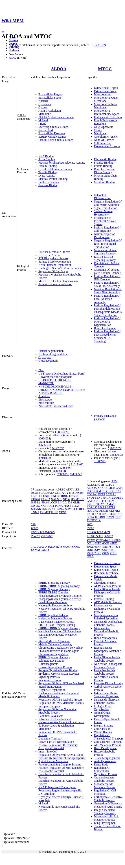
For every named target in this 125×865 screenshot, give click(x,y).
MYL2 (111, 507)
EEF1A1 (111, 494)
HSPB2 (35, 502)
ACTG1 (109, 484)
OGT (51, 505)
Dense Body (101, 764)
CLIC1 (106, 491)
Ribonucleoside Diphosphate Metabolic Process (107, 651)
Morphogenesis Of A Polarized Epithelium (106, 617)
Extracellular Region (50, 94)
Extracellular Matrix (105, 576)
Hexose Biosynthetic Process (55, 667)
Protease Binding (104, 598)
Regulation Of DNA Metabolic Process (61, 702)
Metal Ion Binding (104, 182)
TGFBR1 (100, 517)
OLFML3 (114, 510)
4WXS (100, 540)
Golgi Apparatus (103, 126)
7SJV (97, 549)
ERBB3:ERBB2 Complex (53, 592)
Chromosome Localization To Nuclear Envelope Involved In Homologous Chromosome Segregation (60, 651)
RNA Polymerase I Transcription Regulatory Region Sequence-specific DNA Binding (60, 790)
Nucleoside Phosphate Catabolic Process (107, 701)
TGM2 (35, 512)
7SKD (111, 549)
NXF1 (44, 505)
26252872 (115, 448)
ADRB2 (60, 489)
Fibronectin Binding (105, 159)
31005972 (100, 461)
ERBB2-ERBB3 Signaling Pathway (105, 258)
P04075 (35, 536)
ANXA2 (102, 487)
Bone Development (105, 328)
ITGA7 (99, 504)
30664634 (44, 438)
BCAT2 (35, 492)
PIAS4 (67, 505)
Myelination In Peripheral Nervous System (105, 221)
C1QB (111, 487)
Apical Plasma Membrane (53, 761)
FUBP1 (118, 497)
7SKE (90, 553)
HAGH (113, 500)
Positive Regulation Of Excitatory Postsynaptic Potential (58, 746)
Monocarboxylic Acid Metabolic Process (106, 818)
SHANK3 (37, 508)
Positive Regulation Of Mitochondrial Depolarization (107, 321)
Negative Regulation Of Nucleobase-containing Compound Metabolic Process (59, 634)
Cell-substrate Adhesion (108, 741)
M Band (43, 120)
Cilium (98, 130)
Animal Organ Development (102, 714)
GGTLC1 (102, 500)
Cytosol (42, 107)
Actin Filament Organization (55, 264)
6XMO (45, 549)
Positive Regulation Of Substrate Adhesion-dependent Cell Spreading (107, 336)
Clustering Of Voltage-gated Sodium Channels (107, 271)
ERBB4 (35, 499)
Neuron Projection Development (104, 235)
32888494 (65, 467)
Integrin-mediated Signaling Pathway (105, 811)
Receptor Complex (49, 706)
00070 (34, 528)
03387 (90, 528)
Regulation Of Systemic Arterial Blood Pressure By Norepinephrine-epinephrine (62, 756)
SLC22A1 (49, 508)
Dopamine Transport (50, 738)
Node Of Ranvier (104, 139)
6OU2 (98, 543)
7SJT (117, 546)
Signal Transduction (105, 208)
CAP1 (119, 487)
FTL (110, 497)
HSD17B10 (77, 499)
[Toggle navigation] (2, 31)
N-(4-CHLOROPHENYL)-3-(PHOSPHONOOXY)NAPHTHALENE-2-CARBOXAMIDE (62, 390)
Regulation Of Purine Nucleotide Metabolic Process (57, 711)
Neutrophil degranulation (52, 354)
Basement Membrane (106, 573)
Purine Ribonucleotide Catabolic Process (107, 659)
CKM (97, 491)
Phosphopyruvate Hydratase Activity (59, 598)
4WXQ (91, 540)
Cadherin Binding (48, 182)
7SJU (90, 549)
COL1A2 (115, 491)
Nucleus (43, 100)
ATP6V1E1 (72, 489)
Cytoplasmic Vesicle (106, 136)
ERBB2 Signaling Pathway (54, 582)
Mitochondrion (102, 94)
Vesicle (98, 579)
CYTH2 (69, 492)
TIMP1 (110, 517)
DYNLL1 (36, 496)
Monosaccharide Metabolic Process (104, 785)
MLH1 (76, 502)
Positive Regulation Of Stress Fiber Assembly (107, 284)
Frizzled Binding (103, 162)
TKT (117, 517)
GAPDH (92, 500)
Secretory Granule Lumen (53, 126)
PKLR (90, 513)
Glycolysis (44, 357)
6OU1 (90, 543)
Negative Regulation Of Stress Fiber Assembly (108, 291)
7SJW (104, 549)
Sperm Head (45, 130)
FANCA (45, 499)
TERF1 (80, 508)
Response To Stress (49, 680)
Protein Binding (47, 165)
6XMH (67, 546)
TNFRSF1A (94, 520)
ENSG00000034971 (98, 532)
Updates (14, 50)
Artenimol (44, 396)
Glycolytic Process (49, 255)
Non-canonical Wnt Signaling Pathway (105, 252)
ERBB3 (73, 496)
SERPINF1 (115, 513)
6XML (76, 546)
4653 (90, 524)
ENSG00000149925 (43, 532)
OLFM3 (103, 510)
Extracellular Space (49, 97)
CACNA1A (47, 492)
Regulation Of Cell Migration (105, 792)
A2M (114, 481)
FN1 (105, 497)
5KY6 (59, 546)
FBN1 (98, 497)
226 (33, 524)
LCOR (53, 502)
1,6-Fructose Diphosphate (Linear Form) (61, 373)
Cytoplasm (44, 104)
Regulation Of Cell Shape (53, 271)
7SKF (97, 553)
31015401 (76, 464)
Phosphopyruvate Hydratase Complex (60, 595)
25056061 (63, 474)
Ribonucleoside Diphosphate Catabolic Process (107, 608)
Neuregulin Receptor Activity (55, 605)
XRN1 (63, 512)
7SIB (105, 546)
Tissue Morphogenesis (107, 758)
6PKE (90, 546)
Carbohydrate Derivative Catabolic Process (108, 798)
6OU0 (116, 540)
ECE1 (101, 494)
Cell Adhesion (102, 728)
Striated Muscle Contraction (54, 261)
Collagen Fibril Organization (102, 708)
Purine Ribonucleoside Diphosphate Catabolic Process (107, 592)
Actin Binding (46, 159)
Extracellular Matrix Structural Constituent (106, 695)
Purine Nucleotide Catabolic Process (104, 672)
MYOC (105, 68)
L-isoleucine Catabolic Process (56, 621)
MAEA (102, 507)
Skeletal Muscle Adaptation (54, 641)
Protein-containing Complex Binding (59, 764)
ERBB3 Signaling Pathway (54, 589)
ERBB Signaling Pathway (53, 615)
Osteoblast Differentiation (102, 196)
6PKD (113, 543)
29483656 (75, 474)
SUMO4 (70, 508)
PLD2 (75, 505)
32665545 (44, 444)
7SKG (105, 553)
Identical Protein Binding (53, 178)
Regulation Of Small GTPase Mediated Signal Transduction (61, 685)
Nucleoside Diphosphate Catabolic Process (108, 623)
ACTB (100, 484)
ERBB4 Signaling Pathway (54, 657)
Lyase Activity (46, 175)
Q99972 (108, 536)
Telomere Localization (51, 660)
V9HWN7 (47, 536)
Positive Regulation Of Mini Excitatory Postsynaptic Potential (61, 769)
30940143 (44, 457)
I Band (42, 123)
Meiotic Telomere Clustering (55, 644)
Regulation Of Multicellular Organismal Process (105, 771)
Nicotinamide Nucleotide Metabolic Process (106, 631)
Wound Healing (103, 732)
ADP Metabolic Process (108, 602)
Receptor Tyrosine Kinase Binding (104, 171)
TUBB (54, 512)
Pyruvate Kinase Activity (108, 683)
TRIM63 (45, 512)
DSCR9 (79, 492)
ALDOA (59, 68)
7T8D (113, 553)
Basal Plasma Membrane (52, 602)
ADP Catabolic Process (107, 585)
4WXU (108, 540)
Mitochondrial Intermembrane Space (106, 112)
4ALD (51, 546)
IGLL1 (91, 504)
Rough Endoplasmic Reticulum (105, 122)
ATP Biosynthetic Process (53, 258)
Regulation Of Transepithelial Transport (108, 737)
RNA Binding (46, 156)
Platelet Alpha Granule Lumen (56, 117)
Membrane (44, 113)
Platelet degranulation (51, 350)
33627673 (116, 454)
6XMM (35, 549)
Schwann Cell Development (54, 719)
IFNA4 (45, 502)
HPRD (12, 57)
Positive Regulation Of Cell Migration (107, 229)
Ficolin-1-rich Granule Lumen (55, 139)
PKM (98, 513)
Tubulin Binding (48, 172)
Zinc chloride (46, 402)
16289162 (99, 45)
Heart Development (105, 748)
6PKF (97, 546)
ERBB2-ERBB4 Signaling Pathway (59, 628)
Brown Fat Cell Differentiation (56, 741)
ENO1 (47, 496)
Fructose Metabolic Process (54, 251)
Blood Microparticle (105, 637)
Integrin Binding (103, 725)
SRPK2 (60, 508)
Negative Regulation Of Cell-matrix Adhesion (108, 203)
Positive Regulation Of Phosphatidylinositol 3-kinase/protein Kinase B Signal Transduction (108, 310)
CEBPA (59, 492)
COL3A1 (92, 494)
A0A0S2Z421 (95, 536)
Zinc (41, 370)
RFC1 (105, 513)
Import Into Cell (47, 751)
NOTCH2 (92, 510)
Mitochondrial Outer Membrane (106, 99)
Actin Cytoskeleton (49, 110)
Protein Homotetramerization (55, 284)
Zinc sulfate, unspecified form (55, 406)
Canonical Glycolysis (50, 715)
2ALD (43, 546)
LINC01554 (65, 502)
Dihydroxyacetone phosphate (55, 376)
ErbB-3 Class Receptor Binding (56, 624)
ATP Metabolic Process (107, 745)
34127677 (57, 448)
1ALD (35, 546)
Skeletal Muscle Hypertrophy (103, 213)
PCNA (59, 505)
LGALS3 (92, 507)
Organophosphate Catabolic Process (104, 779)
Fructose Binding (48, 185)
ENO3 (55, 496)
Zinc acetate (45, 399)
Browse (13, 40)
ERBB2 (63, 496)
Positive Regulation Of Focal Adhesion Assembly (107, 299)
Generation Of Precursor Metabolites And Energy (108, 805)
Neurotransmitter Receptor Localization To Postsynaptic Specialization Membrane (61, 725)
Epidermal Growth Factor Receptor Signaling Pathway (58, 675)
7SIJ (110, 546)
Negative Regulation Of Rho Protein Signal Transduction (108, 243)
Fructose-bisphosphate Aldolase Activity (61, 162)
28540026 (62, 431)
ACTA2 (91, 484)
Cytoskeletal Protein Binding (55, 169)
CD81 (90, 491)
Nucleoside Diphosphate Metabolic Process (108, 665)
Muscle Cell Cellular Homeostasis (58, 281)
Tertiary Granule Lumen (52, 136)
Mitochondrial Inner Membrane (105, 106)
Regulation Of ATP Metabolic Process (60, 699)
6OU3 (105, 543)
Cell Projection (102, 143)
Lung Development (105, 822)
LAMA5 (110, 504)
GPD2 (66, 499)
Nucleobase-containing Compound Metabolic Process (58, 695)
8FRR (90, 556)
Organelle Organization (51, 689)
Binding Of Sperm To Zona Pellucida (60, 268)
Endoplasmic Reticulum (108, 117)
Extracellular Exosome (51, 133)
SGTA (90, 517)
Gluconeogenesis (48, 360)
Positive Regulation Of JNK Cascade (107, 278)
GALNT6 (56, 499)
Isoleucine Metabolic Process (55, 618)
